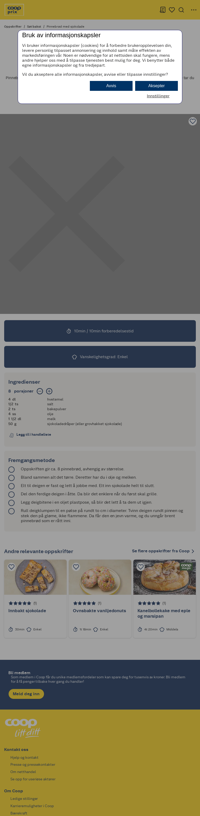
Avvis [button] (111, 86)
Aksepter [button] (156, 86)
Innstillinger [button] (158, 95)
